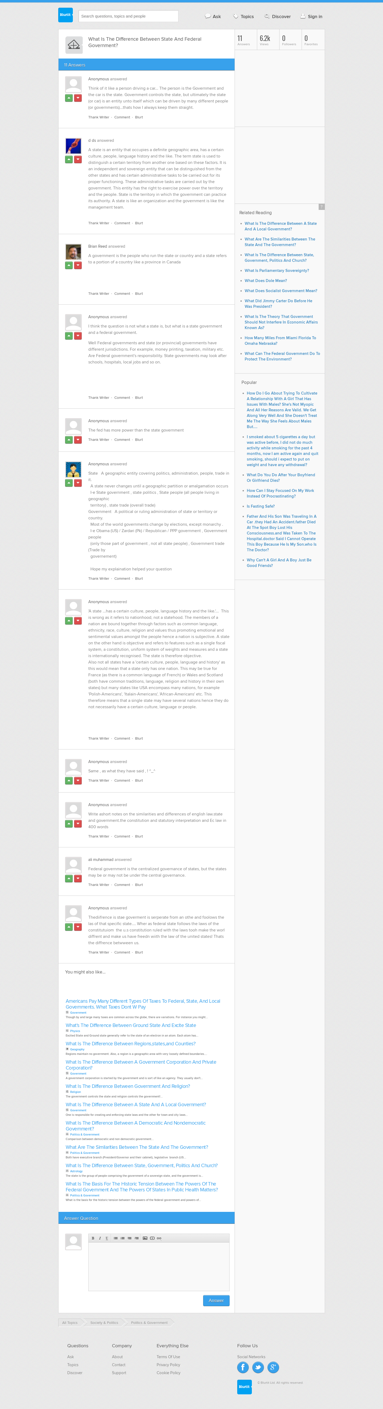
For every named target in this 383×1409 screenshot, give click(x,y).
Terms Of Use (168, 1356)
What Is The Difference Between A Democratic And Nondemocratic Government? (136, 1126)
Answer (216, 1300)
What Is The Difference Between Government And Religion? (128, 1086)
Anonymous (98, 79)
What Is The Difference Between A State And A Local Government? (136, 1105)
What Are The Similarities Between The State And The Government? (137, 1147)
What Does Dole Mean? (266, 280)
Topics (243, 16)
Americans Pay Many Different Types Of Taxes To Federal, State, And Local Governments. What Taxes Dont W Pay (143, 1004)
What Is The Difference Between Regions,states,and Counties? (131, 1044)
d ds (92, 140)
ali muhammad (101, 859)
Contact (118, 1364)
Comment (122, 117)
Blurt (139, 117)
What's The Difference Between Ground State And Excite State (131, 1025)
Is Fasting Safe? (261, 506)
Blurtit (65, 16)
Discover (277, 16)
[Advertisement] (150, 275)
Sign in (310, 16)
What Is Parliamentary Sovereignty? (277, 270)
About (117, 1356)
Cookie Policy (168, 1372)
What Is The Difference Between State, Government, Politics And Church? (142, 1166)
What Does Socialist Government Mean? (281, 290)
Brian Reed (97, 246)
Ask (212, 16)
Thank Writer (98, 117)
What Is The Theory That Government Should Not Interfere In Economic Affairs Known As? (281, 322)
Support (119, 1372)
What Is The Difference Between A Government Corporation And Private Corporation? (141, 1065)
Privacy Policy (168, 1364)
